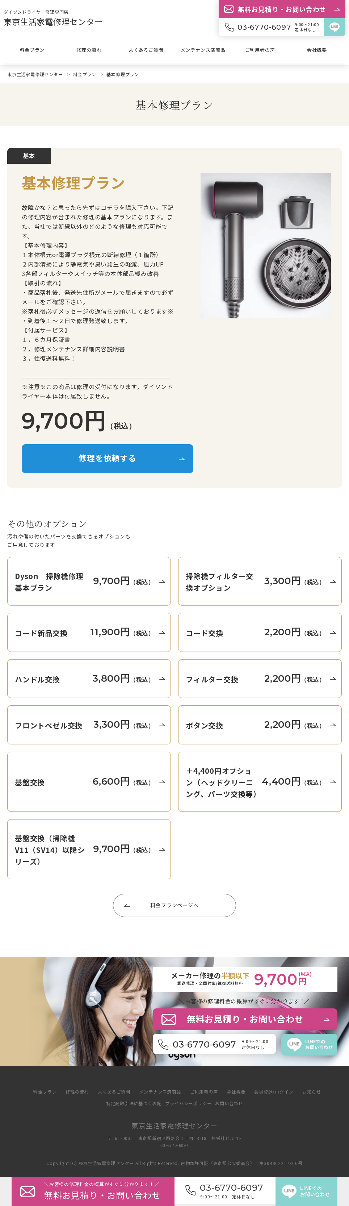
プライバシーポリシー (189, 1103)
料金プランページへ (174, 904)
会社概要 (317, 51)
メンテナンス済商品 (203, 51)
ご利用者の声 (260, 51)
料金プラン (32, 51)
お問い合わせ (233, 1103)
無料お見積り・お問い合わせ (282, 9)
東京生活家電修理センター (58, 21)
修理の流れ (89, 51)
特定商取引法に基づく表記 (131, 1103)
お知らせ (319, 1091)
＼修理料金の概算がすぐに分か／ (109, 1191)
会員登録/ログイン (279, 1091)
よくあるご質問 (146, 51)
